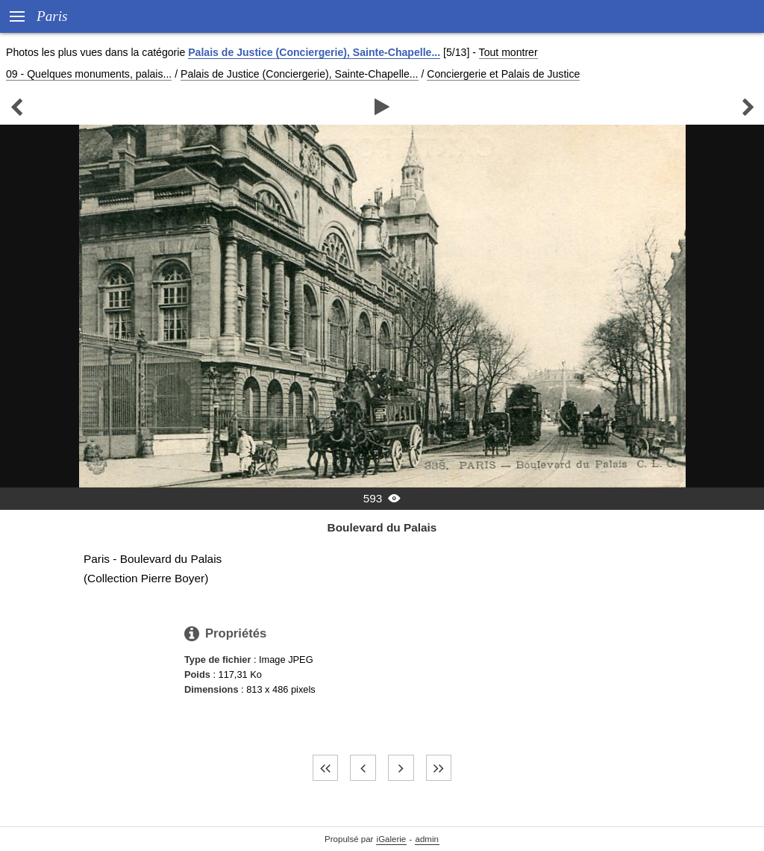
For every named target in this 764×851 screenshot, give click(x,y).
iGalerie (392, 839)
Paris (52, 16)
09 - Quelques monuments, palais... (89, 74)
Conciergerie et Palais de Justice (503, 74)
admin (427, 839)
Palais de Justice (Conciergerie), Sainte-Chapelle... (314, 52)
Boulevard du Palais (382, 527)
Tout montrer (508, 52)
